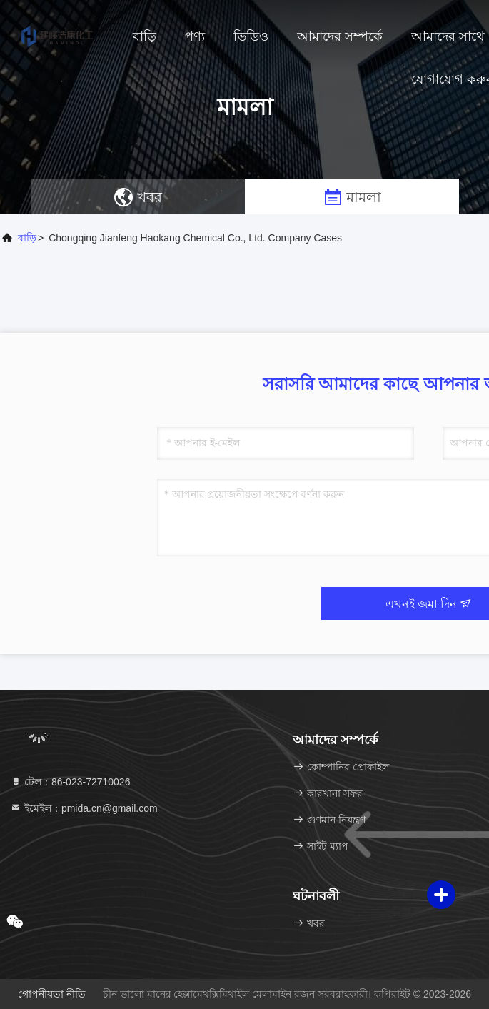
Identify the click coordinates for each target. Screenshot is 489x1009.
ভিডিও (250, 36)
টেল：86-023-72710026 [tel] (70, 782)
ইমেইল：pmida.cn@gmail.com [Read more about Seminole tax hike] (84, 808)
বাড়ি (144, 36)
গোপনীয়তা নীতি (52, 994)
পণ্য (195, 36)
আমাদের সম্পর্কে (340, 36)
